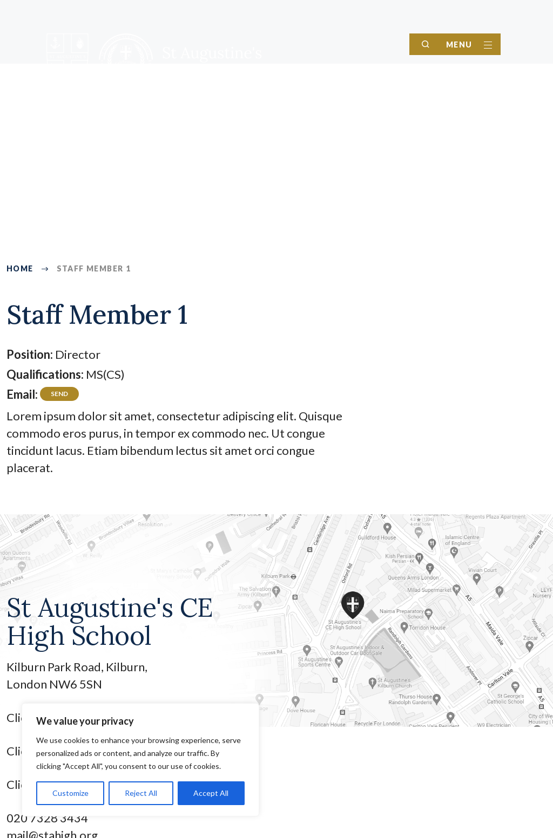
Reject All (141, 793)
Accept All (210, 793)
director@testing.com (59, 396)
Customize (70, 793)
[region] (140, 759)
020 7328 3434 (47, 817)
